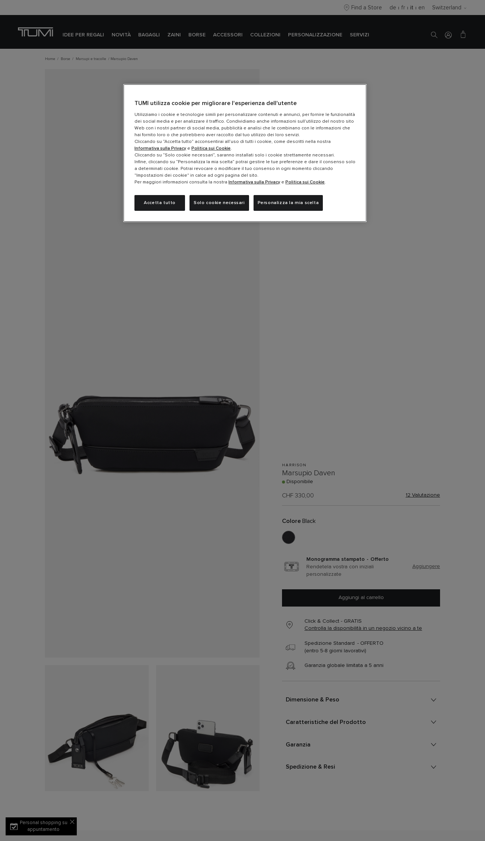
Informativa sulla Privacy (160, 148)
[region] (245, 153)
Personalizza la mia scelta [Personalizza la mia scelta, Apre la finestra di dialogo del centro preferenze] (288, 203)
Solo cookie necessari (219, 203)
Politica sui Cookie (211, 148)
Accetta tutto (160, 203)
